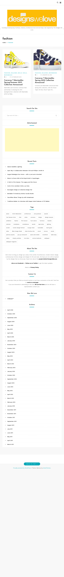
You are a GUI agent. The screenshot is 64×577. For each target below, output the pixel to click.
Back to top (32, 464)
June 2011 (10, 432)
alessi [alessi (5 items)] (7, 213)
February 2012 (11, 402)
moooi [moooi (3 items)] (39, 231)
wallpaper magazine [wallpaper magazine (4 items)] (11, 241)
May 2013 (10, 356)
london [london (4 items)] (8, 227)
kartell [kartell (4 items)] (33, 224)
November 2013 (11, 344)
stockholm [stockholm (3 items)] (45, 234)
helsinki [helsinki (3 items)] (49, 220)
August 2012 (10, 383)
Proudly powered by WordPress (22, 468)
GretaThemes (47, 468)
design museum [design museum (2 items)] (49, 217)
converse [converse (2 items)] (33, 217)
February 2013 (11, 367)
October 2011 (11, 417)
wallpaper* (10, 298)
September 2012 (12, 379)
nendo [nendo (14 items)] (52, 231)
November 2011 (11, 413)
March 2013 (10, 363)
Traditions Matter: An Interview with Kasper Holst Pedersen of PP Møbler (28, 201)
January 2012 (11, 406)
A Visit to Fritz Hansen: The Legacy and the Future (22, 182)
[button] (57, 3)
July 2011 (9, 429)
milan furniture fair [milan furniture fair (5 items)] (30, 231)
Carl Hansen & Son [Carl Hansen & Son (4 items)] (11, 217)
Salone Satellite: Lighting (14, 166)
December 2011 (11, 409)
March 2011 (10, 444)
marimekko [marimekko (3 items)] (40, 227)
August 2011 (10, 425)
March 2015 (10, 336)
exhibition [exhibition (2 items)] (8, 220)
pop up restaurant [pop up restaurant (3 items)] (22, 234)
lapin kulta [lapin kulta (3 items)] (41, 224)
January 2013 (11, 371)
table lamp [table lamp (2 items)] (53, 234)
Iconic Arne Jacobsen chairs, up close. (18, 186)
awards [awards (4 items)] (46, 213)
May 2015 (10, 329)
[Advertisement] (32, 140)
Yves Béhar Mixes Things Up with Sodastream (20, 197)
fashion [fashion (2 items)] (16, 220)
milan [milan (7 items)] (7, 231)
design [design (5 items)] (40, 217)
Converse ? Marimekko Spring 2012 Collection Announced (44, 80)
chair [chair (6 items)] (20, 217)
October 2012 (11, 375)
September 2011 (12, 421)
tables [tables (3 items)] (7, 238)
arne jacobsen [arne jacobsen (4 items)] (37, 213)
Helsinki (14, 73)
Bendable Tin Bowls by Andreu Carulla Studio (20, 193)
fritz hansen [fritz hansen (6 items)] (24, 220)
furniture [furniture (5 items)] (42, 220)
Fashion (7, 73)
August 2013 (10, 352)
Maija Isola (22, 73)
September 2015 (12, 317)
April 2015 (10, 333)
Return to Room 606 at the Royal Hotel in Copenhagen (23, 178)
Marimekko (8, 75)
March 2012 (10, 398)
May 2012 (10, 390)
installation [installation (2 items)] (16, 224)
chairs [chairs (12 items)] (25, 217)
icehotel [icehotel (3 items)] (8, 224)
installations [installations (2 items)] (25, 224)
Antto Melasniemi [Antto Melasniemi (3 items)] (16, 213)
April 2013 (10, 360)
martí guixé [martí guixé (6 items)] (49, 227)
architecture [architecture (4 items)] (27, 213)
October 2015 (11, 313)
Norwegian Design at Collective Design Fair (19, 189)
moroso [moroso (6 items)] (46, 231)
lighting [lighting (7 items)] (49, 224)
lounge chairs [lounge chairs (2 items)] (31, 227)
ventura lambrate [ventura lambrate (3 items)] (36, 238)
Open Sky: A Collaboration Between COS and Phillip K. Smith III (25, 170)
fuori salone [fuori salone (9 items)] (34, 220)
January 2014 (11, 340)
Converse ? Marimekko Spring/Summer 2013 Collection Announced (13, 82)
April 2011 (10, 440)
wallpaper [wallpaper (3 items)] (46, 238)
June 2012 (10, 386)
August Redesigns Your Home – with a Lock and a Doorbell (24, 174)
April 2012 (10, 394)
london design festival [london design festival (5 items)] (19, 227)
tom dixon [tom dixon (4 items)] (26, 238)
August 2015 (10, 321)
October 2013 (11, 348)
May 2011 (9, 436)
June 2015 (10, 325)
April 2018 (10, 310)
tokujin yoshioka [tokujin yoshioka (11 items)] (17, 238)
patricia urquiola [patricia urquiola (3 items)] (10, 234)
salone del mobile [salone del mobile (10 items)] (34, 234)
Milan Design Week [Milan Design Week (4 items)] (17, 231)
